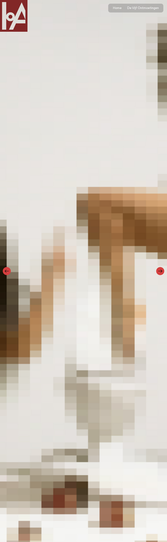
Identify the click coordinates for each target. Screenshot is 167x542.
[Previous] (7, 271)
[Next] (160, 271)
